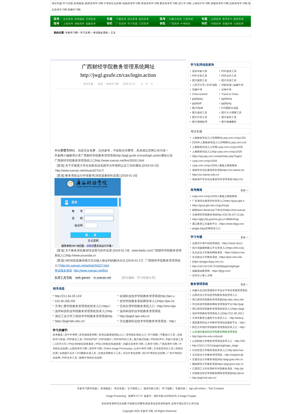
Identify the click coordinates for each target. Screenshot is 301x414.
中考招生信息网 (112, 3)
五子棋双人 (133, 388)
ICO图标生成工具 (86, 353)
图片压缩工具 (228, 80)
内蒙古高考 (175, 19)
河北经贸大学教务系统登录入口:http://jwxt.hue (217, 350)
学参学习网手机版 (87, 388)
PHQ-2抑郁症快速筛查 (108, 343)
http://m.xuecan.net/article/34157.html (84, 265)
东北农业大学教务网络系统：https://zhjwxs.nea (218, 252)
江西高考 (188, 19)
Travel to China (229, 94)
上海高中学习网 (201, 3)
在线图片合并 (67, 353)
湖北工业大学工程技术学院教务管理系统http (83, 316)
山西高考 (216, 19)
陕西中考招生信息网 (90, 357)
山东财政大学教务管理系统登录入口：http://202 (218, 341)
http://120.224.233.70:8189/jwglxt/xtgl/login (216, 266)
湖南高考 (79, 23)
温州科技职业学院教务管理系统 (140, 311)
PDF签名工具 (74, 339)
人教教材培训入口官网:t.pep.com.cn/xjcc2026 (217, 147)
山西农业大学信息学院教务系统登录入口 (214, 295)
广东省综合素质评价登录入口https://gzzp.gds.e (218, 200)
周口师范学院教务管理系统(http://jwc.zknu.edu (218, 299)
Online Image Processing (118, 348)
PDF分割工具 (199, 75)
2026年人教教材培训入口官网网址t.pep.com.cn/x (219, 142)
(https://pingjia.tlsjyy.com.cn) (208, 261)
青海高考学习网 (150, 3)
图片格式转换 (141, 339)
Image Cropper (188, 396)
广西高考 (174, 23)
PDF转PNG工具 (123, 339)
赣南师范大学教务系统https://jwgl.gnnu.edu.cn (218, 364)
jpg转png (226, 103)
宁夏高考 (121, 19)
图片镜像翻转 (228, 121)
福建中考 (238, 84)
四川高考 (132, 19)
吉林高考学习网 (238, 3)
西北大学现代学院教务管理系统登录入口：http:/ (218, 327)
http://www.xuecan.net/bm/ (91, 270)
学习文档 (85, 32)
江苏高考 (144, 23)
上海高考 (68, 23)
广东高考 (121, 23)
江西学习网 (151, 343)
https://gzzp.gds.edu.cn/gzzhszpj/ (210, 205)
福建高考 (91, 23)
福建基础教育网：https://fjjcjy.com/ (211, 270)
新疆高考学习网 (219, 3)
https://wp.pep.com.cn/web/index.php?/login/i (217, 156)
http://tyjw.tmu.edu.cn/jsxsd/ (207, 336)
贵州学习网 (95, 348)
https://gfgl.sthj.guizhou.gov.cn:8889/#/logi (215, 219)
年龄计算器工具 (174, 339)
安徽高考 (227, 23)
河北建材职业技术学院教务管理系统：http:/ (148, 321)
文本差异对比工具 (164, 348)
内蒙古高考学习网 (133, 343)
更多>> (245, 190)
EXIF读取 (212, 84)
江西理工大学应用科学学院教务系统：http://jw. (218, 368)
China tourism (200, 94)
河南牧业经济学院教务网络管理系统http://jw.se (218, 373)
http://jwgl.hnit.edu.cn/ (204, 377)
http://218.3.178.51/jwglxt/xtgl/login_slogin (215, 345)
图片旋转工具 (199, 112)
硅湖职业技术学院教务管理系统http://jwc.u (147, 296)
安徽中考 (197, 89)
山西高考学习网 (78, 348)
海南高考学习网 (131, 3)
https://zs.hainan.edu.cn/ (205, 174)
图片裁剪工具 (199, 80)
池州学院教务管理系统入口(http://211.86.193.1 (218, 313)
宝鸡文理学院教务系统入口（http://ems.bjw (148, 306)
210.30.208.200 (65, 301)
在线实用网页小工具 (109, 353)
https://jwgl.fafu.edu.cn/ (70, 321)
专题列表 (180, 388)
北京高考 (68, 19)
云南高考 (239, 23)
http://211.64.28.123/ (68, 296)
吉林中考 (226, 89)
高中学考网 (71, 334)
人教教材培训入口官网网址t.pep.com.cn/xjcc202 (219, 137)
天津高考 (91, 19)
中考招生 (185, 23)
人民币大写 (60, 343)
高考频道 (79, 3)
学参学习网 (71, 32)
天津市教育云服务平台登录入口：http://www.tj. (218, 318)
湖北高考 (144, 19)
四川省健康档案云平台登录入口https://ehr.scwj (218, 247)
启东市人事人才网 (202, 275)
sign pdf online (197, 388)
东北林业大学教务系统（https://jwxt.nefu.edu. (217, 257)
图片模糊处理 (199, 121)
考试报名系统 (100, 32)
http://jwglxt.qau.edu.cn (135, 316)
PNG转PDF (90, 339)
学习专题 (68, 3)
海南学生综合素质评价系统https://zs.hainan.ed (218, 170)
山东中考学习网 (142, 348)
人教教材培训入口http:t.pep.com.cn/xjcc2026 (217, 151)
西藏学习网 (74, 9)
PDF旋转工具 (228, 71)
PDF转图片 (105, 339)
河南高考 (216, 23)
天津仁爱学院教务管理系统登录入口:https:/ (82, 306)
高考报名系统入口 (136, 334)
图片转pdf (197, 107)
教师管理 (239, 19)
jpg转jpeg (197, 98)
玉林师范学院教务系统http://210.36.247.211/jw (218, 214)
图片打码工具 (199, 117)
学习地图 (153, 334)
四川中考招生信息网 (153, 353)
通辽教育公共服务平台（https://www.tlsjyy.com (218, 223)
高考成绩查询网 (88, 334)
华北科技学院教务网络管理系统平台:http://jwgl (218, 304)
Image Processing (116, 396)
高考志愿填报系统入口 (111, 334)
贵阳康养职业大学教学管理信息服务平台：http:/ (218, 322)
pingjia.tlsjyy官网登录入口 (206, 228)
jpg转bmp (226, 98)
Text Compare (216, 388)
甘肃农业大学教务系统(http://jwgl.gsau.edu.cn (217, 359)
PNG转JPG (157, 339)
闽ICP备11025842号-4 (166, 396)
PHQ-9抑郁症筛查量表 (81, 343)
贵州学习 (227, 19)
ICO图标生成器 (229, 107)
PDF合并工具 (69, 357)
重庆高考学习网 (168, 3)
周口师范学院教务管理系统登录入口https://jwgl (218, 308)
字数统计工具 (167, 334)
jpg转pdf (197, 103)
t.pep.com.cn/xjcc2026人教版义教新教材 (214, 165)
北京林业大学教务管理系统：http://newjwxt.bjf (217, 354)
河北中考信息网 (131, 353)
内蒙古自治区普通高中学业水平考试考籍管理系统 (219, 290)
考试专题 (57, 3)
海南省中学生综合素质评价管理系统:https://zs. (218, 179)
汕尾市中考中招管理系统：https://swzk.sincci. (217, 243)
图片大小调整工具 (231, 112)
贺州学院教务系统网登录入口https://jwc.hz (147, 301)
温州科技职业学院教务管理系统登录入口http (83, 311)
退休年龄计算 (199, 71)
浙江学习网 (184, 3)
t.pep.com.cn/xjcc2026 (204, 160)
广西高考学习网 (168, 343)
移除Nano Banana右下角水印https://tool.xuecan (218, 210)
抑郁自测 (226, 84)
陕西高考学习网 (94, 3)
